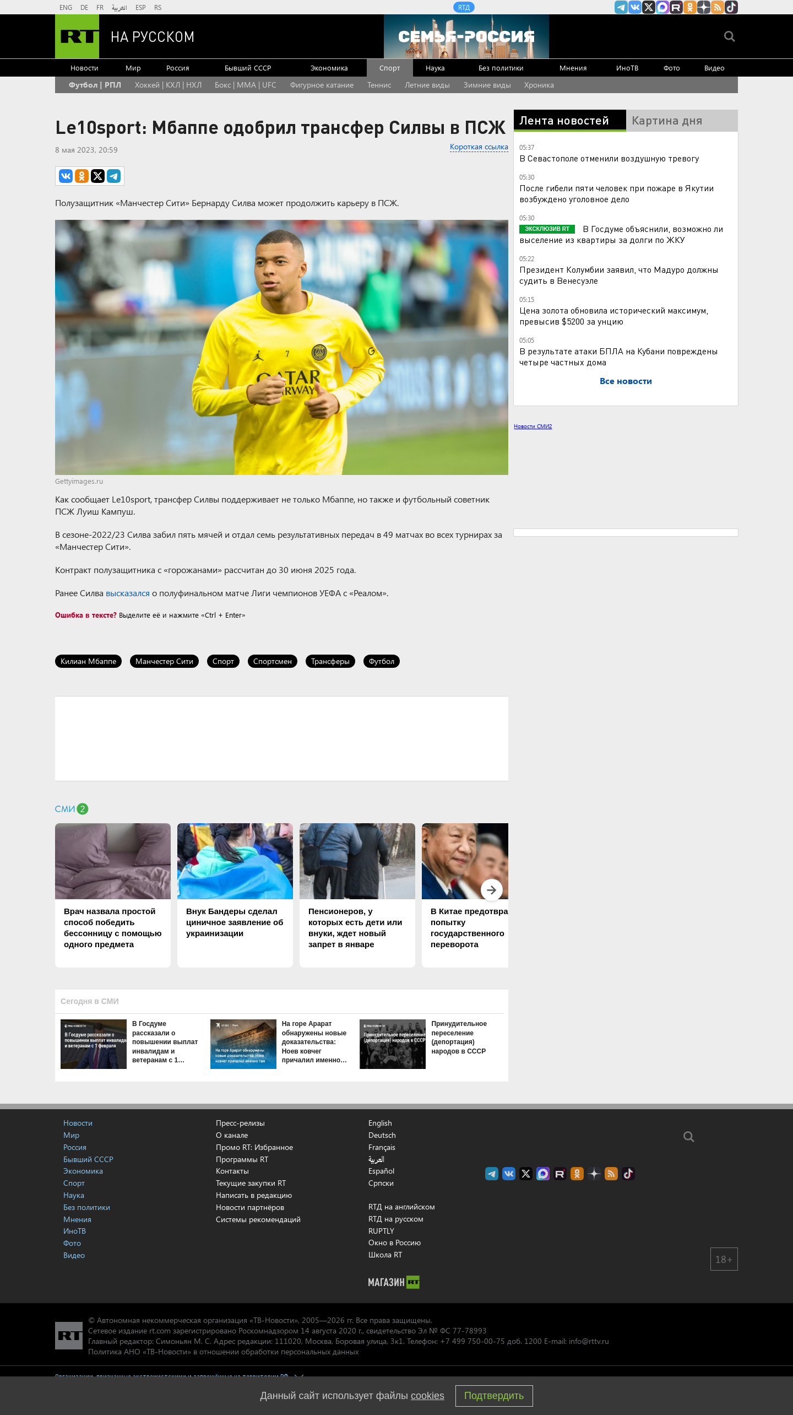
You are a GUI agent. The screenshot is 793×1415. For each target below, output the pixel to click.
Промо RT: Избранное (254, 1147)
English (380, 1123)
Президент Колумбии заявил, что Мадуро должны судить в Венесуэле (619, 274)
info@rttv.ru (589, 1341)
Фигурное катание (322, 84)
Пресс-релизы (240, 1122)
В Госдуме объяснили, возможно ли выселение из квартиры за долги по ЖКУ (621, 234)
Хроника (539, 84)
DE (84, 7)
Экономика (329, 67)
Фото (672, 67)
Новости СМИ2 (533, 426)
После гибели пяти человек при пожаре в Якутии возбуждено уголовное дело (616, 193)
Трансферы (330, 661)
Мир (133, 67)
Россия (177, 67)
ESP (140, 7)
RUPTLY (381, 1230)
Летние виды (427, 84)
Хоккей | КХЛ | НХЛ (168, 84)
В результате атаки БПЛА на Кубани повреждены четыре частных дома (618, 356)
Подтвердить (494, 1395)
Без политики (501, 67)
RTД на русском (395, 1218)
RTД (464, 7)
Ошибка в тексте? (86, 614)
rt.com (160, 1330)
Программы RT (242, 1159)
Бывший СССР (248, 67)
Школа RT (385, 1254)
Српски (381, 1183)
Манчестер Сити (164, 661)
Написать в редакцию (254, 1195)
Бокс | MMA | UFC (245, 84)
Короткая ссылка (479, 146)
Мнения (573, 67)
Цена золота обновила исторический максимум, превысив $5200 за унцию (613, 315)
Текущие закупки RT (251, 1183)
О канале (232, 1135)
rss (717, 7)
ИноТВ (627, 67)
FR (100, 7)
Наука (435, 67)
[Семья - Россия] (466, 36)
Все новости (626, 380)
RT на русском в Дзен (703, 7)
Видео (714, 67)
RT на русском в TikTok (731, 7)
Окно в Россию (394, 1242)
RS (157, 7)
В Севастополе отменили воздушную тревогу (609, 158)
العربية (119, 7)
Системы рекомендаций (258, 1219)
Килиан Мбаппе (88, 661)
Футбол (381, 661)
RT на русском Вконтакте (635, 7)
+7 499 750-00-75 (472, 1341)
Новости (84, 67)
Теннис (379, 84)
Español (381, 1171)
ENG (65, 7)
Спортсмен (272, 661)
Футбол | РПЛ (95, 84)
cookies (427, 1395)
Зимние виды (487, 84)
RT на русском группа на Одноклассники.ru (690, 7)
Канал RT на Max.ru (662, 7)
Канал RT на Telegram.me (621, 7)
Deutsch (382, 1135)
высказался (128, 592)
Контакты (232, 1170)
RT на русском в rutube (676, 7)
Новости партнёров (250, 1207)
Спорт (389, 67)
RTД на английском (401, 1206)
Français (381, 1147)
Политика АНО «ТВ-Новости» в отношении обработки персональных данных (223, 1351)
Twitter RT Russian (648, 7)
